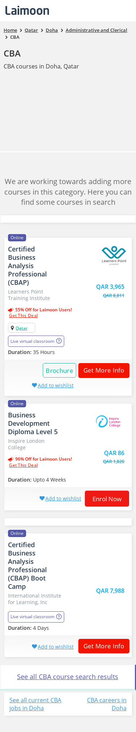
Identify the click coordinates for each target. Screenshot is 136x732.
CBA (12, 53)
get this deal (23, 316)
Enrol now (106, 499)
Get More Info (101, 370)
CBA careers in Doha (107, 704)
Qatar (22, 328)
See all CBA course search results (67, 676)
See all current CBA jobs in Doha (35, 704)
